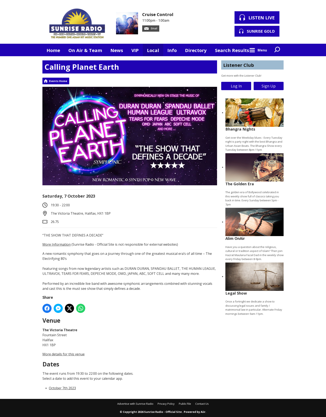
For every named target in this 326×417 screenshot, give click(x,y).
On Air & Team (85, 50)
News (116, 50)
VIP (135, 50)
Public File (185, 404)
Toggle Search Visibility (277, 50)
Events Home (58, 81)
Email (150, 28)
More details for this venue (63, 354)
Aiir (203, 412)
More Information (56, 244)
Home (53, 50)
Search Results (232, 50)
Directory (196, 50)
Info (172, 50)
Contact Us (202, 404)
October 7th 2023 (62, 388)
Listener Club (238, 65)
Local (153, 50)
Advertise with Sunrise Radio (135, 404)
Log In (236, 85)
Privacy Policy (166, 404)
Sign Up (269, 85)
